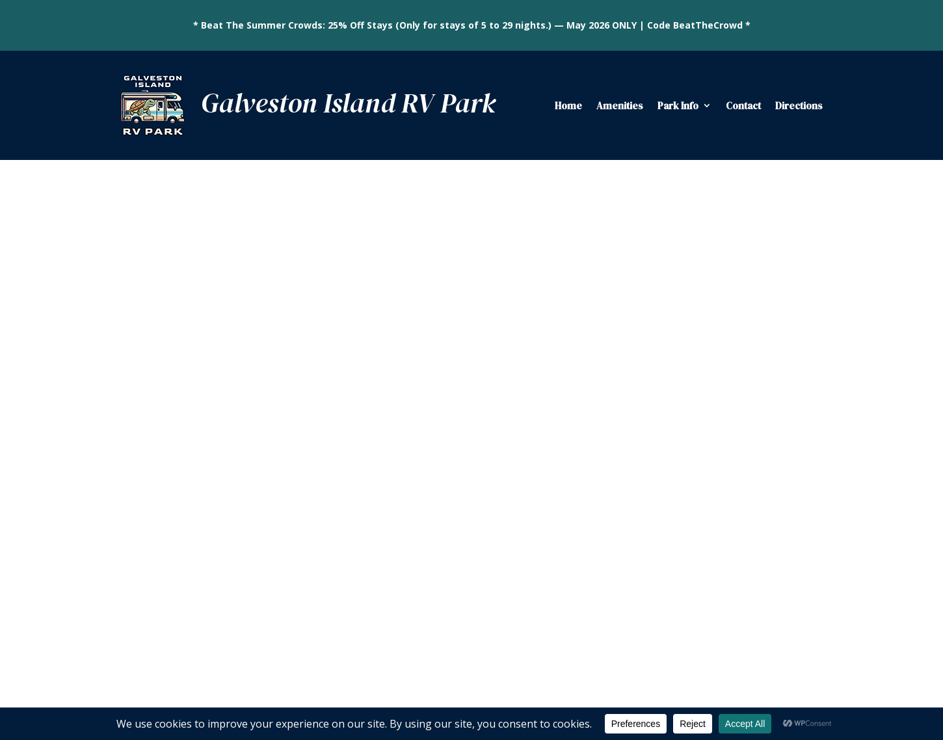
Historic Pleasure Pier (741, 355)
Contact (743, 105)
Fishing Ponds (725, 259)
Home (568, 105)
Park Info (677, 105)
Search (801, 196)
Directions (799, 105)
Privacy (680, 692)
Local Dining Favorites (743, 314)
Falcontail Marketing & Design (589, 692)
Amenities (619, 105)
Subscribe (670, 516)
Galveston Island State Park (755, 334)
